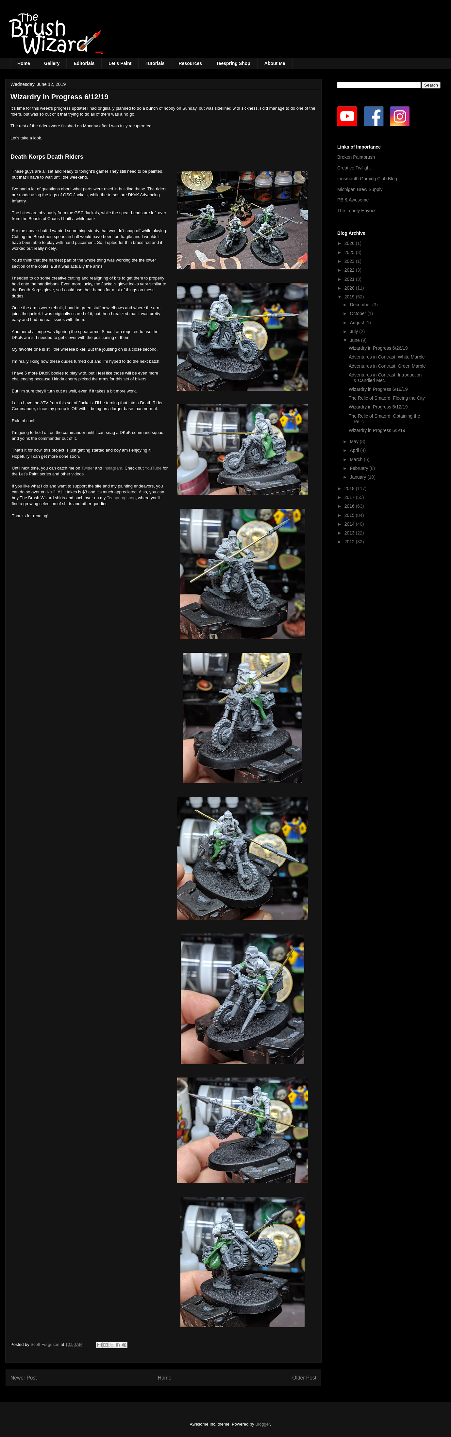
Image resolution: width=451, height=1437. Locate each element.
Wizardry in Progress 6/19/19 (378, 389)
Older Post (304, 1378)
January (358, 477)
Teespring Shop (233, 63)
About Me (274, 63)
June (355, 340)
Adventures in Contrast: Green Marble (387, 366)
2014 (350, 524)
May (354, 441)
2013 (350, 532)
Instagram (112, 468)
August (357, 322)
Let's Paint (120, 63)
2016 (350, 506)
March (357, 459)
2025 (350, 252)
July (354, 331)
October (358, 313)
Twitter (87, 468)
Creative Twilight (354, 167)
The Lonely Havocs (356, 210)
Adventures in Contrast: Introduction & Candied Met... (385, 377)
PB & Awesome (353, 199)
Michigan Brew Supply (360, 189)
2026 (350, 243)
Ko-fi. (52, 491)
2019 (350, 296)
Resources (190, 63)
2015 (350, 515)
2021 (350, 279)
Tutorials (154, 63)
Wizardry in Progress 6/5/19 (377, 430)
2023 (350, 261)
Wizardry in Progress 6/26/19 (378, 348)
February (359, 468)
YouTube (153, 468)
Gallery (51, 63)
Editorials (84, 63)
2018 (350, 488)
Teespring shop (121, 497)
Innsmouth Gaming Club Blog (367, 178)
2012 (350, 541)
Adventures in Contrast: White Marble (387, 356)
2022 (350, 270)
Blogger (262, 1424)
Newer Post (23, 1378)
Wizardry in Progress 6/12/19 (378, 406)
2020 (350, 288)
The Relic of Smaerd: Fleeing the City (387, 398)
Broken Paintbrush (356, 157)
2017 (350, 497)
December (361, 304)
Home (23, 63)
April (355, 450)
